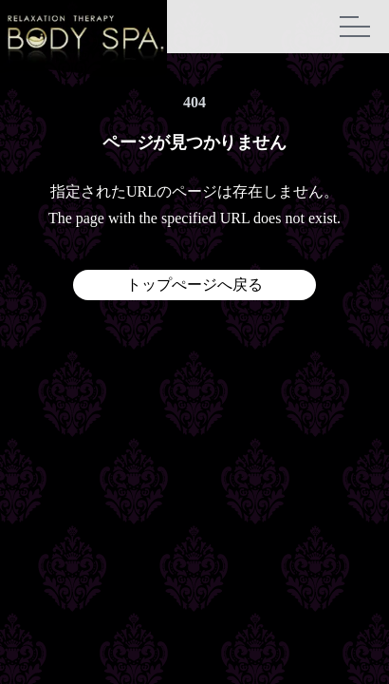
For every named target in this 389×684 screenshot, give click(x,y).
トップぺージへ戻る (194, 284)
